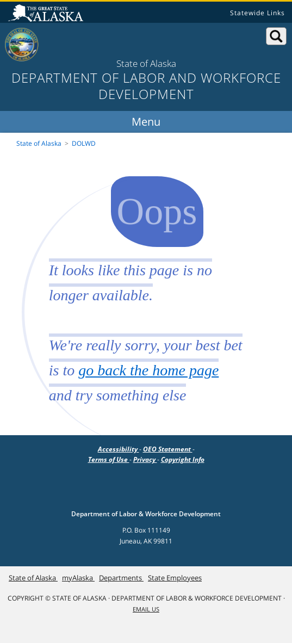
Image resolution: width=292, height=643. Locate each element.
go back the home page (148, 370)
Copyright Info (182, 459)
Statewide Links (257, 12)
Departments (121, 578)
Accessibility (118, 449)
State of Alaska (47, 14)
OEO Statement (167, 449)
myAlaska (78, 578)
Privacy (145, 459)
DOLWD (84, 143)
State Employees (175, 578)
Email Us (146, 609)
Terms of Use (108, 459)
